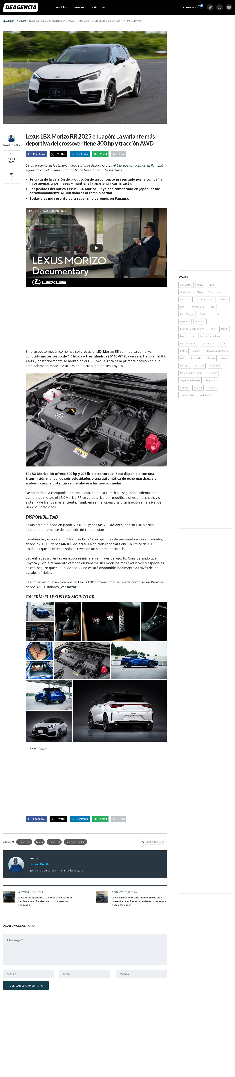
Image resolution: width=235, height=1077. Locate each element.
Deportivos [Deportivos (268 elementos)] (215, 292)
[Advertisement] (96, 318)
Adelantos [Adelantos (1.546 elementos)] (186, 284)
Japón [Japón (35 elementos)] (224, 328)
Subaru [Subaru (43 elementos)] (184, 387)
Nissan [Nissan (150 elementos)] (224, 358)
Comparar (192, 6)
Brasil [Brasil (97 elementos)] (212, 284)
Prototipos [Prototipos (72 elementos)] (215, 365)
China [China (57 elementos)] (200, 292)
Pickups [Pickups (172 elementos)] (184, 365)
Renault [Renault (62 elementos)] (212, 373)
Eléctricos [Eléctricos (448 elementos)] (185, 299)
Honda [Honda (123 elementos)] (215, 314)
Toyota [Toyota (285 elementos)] (211, 387)
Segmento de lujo (75, 842)
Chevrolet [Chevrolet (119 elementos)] (185, 292)
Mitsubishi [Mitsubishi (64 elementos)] (195, 358)
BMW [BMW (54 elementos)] (200, 284)
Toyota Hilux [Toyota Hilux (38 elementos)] (187, 395)
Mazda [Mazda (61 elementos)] (196, 351)
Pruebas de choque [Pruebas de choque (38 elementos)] (191, 373)
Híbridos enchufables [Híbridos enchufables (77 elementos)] (192, 328)
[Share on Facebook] (36, 154)
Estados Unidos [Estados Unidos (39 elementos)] (205, 299)
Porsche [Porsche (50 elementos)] (199, 365)
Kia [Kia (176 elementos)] (192, 336)
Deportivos (24, 842)
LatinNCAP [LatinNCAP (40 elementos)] (207, 343)
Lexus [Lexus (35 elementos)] (222, 343)
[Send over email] (100, 154)
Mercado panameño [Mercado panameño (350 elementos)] (217, 351)
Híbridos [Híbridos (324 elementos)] (200, 321)
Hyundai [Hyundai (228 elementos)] (185, 321)
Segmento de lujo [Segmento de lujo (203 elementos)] (190, 380)
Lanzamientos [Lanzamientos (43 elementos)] (188, 343)
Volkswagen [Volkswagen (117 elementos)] (206, 395)
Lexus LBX (54, 842)
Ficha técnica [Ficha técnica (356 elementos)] (197, 306)
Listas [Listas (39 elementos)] (183, 351)
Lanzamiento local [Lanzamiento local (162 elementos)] (210, 336)
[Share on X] (58, 154)
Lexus (39, 842)
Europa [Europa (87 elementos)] (224, 299)
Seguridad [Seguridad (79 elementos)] (211, 380)
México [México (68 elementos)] (211, 358)
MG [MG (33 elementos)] (182, 358)
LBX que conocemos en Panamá (140, 165)
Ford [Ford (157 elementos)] (212, 306)
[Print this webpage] (118, 154)
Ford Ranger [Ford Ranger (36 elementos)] (187, 314)
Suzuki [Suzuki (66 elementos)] (198, 387)
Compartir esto (153, 841)
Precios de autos (41, 1071)
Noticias (61, 7)
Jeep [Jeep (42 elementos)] (182, 336)
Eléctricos (98, 7)
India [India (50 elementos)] (213, 328)
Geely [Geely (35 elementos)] (203, 314)
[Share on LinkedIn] (80, 154)
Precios (79, 7)
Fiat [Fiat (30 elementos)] (182, 306)
